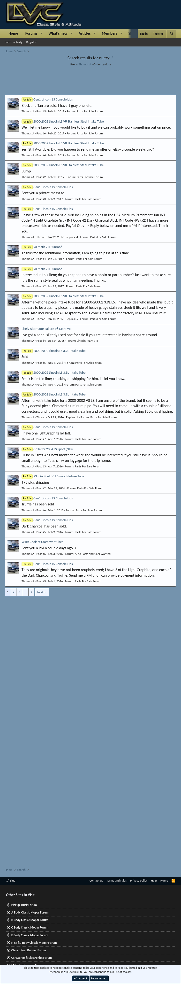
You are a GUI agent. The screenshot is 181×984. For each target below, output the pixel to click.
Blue (10, 880)
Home (13, 33)
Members (109, 33)
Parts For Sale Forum (89, 111)
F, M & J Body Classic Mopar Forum (34, 943)
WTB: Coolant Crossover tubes (42, 542)
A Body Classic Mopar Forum (30, 912)
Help (154, 880)
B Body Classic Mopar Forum (29, 920)
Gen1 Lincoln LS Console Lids (47, 99)
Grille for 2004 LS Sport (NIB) (47, 449)
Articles (85, 33)
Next (40, 592)
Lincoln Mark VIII (87, 340)
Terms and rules (116, 880)
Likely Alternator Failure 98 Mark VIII (47, 329)
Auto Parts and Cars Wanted (93, 554)
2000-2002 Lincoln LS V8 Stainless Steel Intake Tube (63, 121)
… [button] (25, 592)
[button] (41, 33)
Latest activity (14, 42)
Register (31, 42)
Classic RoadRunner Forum (28, 950)
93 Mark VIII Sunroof (42, 247)
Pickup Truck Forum (24, 905)
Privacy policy (139, 880)
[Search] (171, 34)
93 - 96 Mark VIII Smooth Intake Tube (53, 476)
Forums (31, 33)
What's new (58, 33)
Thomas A (85, 64)
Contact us (96, 880)
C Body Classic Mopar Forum (29, 927)
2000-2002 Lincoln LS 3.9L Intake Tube (53, 351)
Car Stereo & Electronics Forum (31, 958)
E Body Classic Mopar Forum (29, 935)
